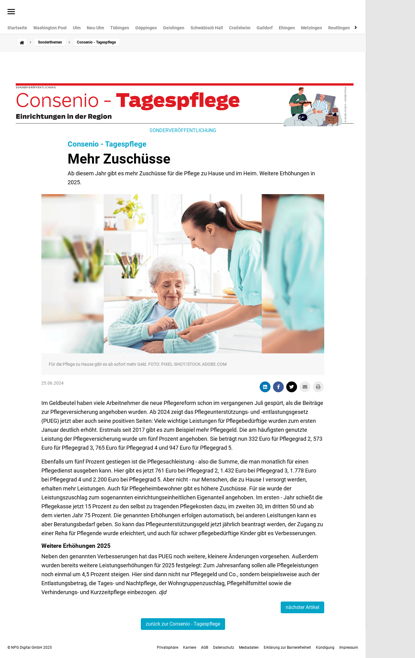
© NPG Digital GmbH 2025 (29, 647)
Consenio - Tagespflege (107, 144)
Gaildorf (265, 27)
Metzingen (311, 27)
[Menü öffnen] (11, 12)
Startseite (17, 27)
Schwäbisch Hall (207, 27)
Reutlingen (339, 27)
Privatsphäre (167, 647)
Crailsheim (239, 27)
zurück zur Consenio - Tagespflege (183, 624)
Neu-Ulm (95, 27)
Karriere (189, 647)
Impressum (348, 647)
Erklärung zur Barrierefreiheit (287, 647)
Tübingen (119, 27)
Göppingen (146, 27)
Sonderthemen (50, 42)
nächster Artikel (302, 607)
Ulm (77, 27)
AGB (204, 647)
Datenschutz (223, 647)
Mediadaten (249, 647)
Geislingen (173, 27)
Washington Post (50, 27)
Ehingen (287, 27)
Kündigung (325, 647)
